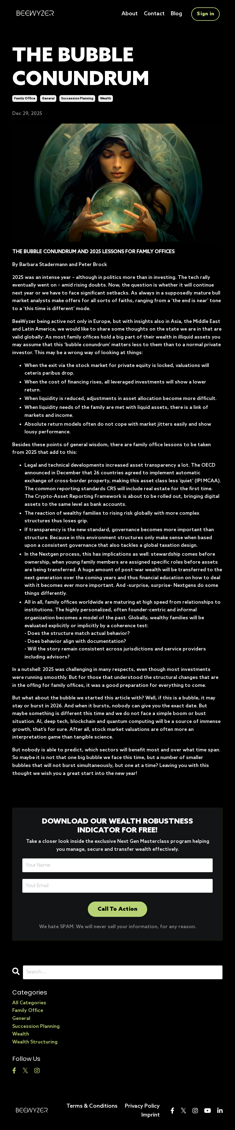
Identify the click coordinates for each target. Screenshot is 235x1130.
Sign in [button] (205, 14)
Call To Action (118, 909)
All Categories (29, 1003)
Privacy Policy (142, 1105)
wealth (105, 98)
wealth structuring (35, 1042)
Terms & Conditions (92, 1105)
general (48, 98)
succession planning (77, 98)
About (128, 13)
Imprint (150, 1114)
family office (24, 98)
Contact (153, 13)
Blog (176, 13)
